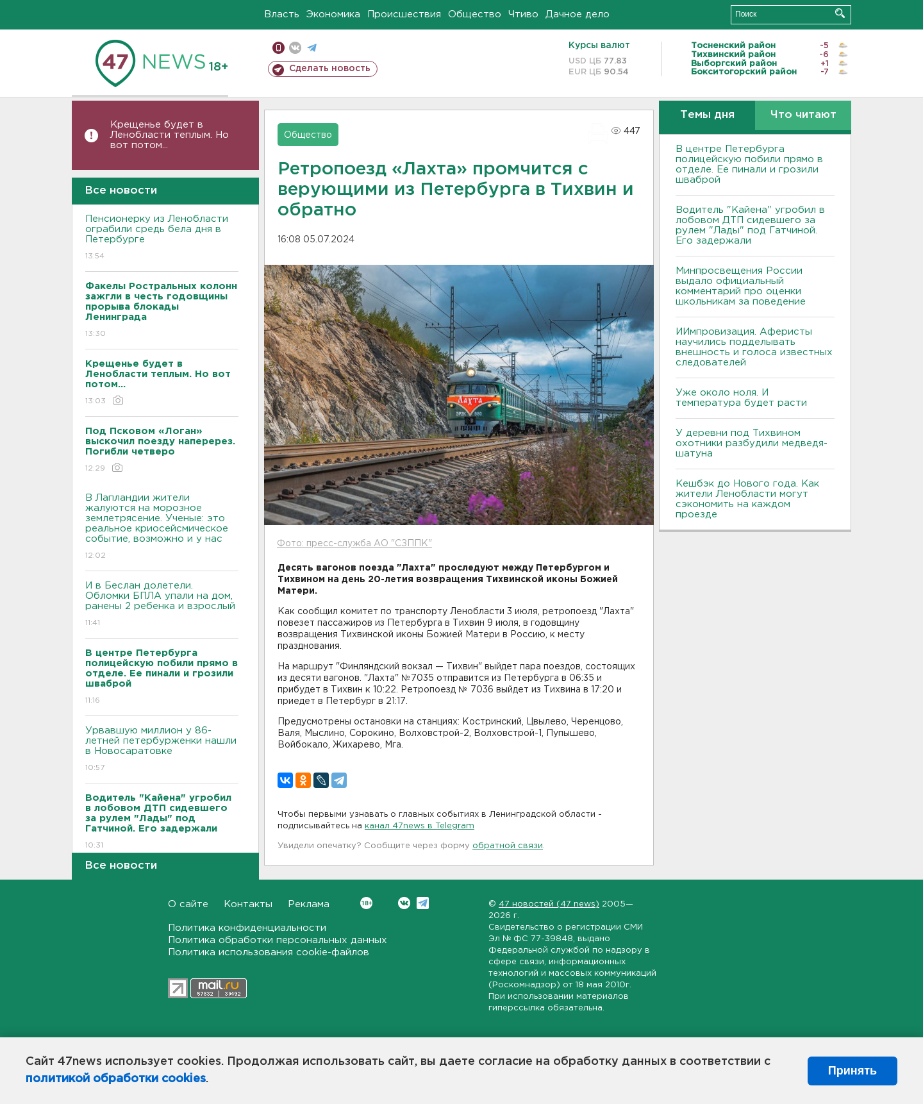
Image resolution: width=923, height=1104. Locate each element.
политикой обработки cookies (116, 1079)
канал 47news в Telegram (419, 826)
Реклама (308, 904)
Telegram (423, 903)
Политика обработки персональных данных (277, 940)
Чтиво (523, 14)
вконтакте (295, 48)
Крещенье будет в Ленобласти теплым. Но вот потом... (169, 135)
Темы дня (707, 115)
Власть (281, 14)
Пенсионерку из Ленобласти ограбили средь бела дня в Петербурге (161, 238)
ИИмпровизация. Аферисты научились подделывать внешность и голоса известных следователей (754, 347)
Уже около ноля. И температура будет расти (741, 398)
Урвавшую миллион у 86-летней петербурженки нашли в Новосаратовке (161, 749)
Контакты (248, 904)
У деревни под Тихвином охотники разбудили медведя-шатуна (751, 443)
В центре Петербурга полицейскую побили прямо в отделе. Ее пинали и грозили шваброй (749, 164)
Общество (474, 14)
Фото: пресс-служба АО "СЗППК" (354, 544)
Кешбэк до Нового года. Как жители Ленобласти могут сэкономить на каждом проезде (747, 499)
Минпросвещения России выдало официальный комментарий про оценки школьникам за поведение (741, 286)
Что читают (803, 115)
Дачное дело (577, 14)
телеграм (312, 48)
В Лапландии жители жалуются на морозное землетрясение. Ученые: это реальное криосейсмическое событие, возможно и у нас (161, 527)
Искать (840, 13)
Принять (852, 1070)
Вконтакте (366, 903)
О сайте (188, 904)
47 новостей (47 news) (549, 904)
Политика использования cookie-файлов (268, 952)
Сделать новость (329, 68)
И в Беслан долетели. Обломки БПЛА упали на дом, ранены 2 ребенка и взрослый (161, 604)
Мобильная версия (278, 48)
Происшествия (404, 14)
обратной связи (507, 845)
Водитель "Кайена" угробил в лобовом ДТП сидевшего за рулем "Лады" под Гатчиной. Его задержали (750, 225)
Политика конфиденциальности (247, 928)
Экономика (333, 14)
